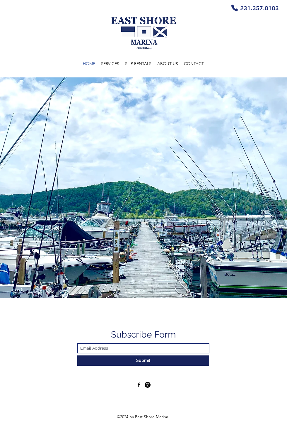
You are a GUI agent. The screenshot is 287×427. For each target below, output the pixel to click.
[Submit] (143, 360)
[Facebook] (139, 385)
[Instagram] (148, 385)
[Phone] (234, 8)
